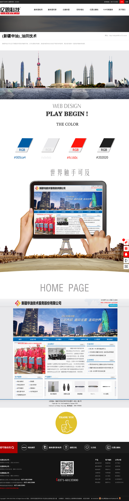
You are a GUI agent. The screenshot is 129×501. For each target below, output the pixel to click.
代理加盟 (108, 472)
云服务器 (66, 10)
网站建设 (97, 482)
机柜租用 (97, 469)
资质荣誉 (117, 469)
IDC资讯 (107, 476)
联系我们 (117, 476)
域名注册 (97, 479)
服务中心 (108, 482)
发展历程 (117, 466)
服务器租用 (38, 10)
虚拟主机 (73, 447)
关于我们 (122, 10)
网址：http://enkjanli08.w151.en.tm (116, 35)
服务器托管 (52, 10)
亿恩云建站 (94, 10)
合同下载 (108, 479)
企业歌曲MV (118, 479)
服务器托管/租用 (55, 447)
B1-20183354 (94, 498)
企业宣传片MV (119, 482)
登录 (122, 2)
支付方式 (108, 466)
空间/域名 (80, 10)
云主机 (93, 447)
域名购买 (31, 447)
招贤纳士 (117, 472)
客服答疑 (108, 463)
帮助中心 (108, 469)
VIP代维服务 (108, 10)
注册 (126, 2)
